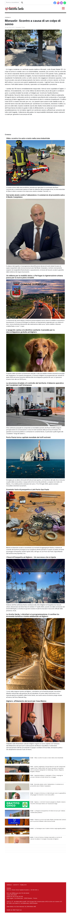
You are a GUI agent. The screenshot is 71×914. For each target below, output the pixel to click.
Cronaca (8, 17)
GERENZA (9, 885)
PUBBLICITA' (23, 885)
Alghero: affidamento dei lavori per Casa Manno (26, 701)
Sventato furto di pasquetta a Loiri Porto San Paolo (27, 489)
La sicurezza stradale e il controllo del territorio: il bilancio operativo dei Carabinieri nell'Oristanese (35, 384)
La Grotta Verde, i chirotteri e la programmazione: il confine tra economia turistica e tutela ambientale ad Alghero (32, 615)
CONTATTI (16, 885)
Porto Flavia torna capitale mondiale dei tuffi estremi (28, 437)
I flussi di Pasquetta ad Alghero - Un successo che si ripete (31, 557)
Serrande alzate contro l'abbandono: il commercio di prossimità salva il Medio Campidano (35, 196)
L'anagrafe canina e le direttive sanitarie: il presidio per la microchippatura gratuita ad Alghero (30, 331)
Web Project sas (17, 910)
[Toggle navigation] (63, 8)
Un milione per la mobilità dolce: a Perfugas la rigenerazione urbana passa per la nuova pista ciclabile (34, 277)
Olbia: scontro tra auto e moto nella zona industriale (28, 138)
